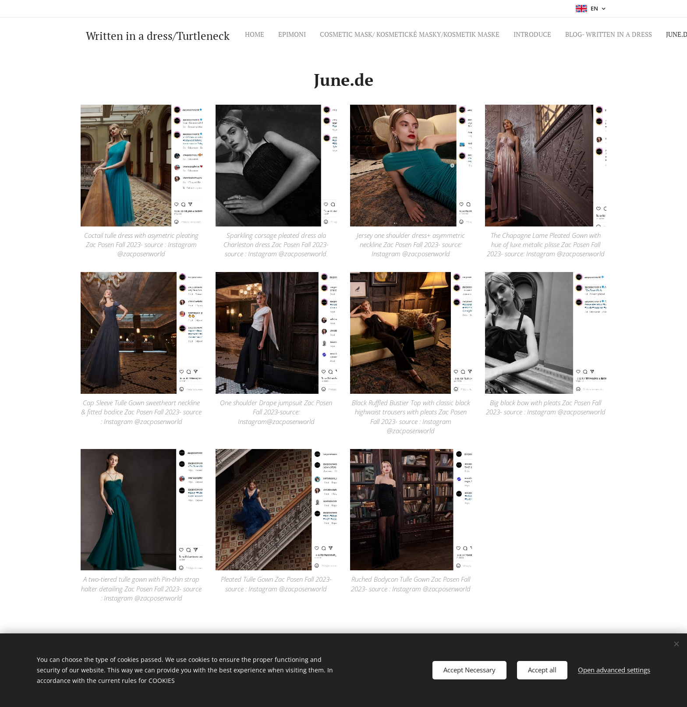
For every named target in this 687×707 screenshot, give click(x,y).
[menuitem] (462, 35)
